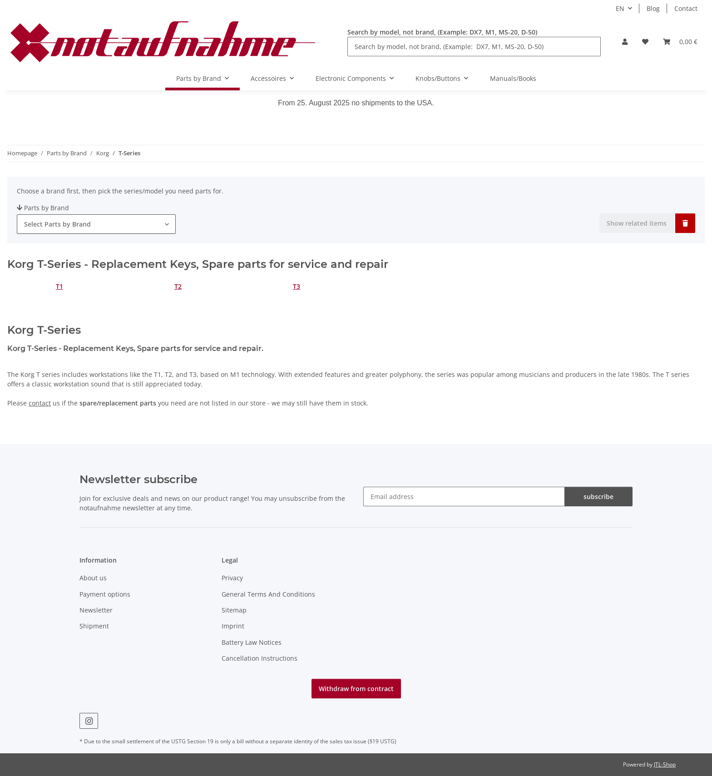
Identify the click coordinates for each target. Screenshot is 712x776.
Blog (653, 8)
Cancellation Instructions (259, 658)
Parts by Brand (43, 207)
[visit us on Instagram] (88, 721)
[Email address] (464, 496)
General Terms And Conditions (268, 594)
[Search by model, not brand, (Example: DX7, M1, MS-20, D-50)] (474, 46)
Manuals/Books (513, 78)
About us (93, 577)
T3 (296, 286)
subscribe (598, 496)
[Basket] (680, 41)
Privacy (232, 577)
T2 (178, 286)
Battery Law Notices (252, 642)
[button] (625, 41)
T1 (59, 286)
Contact (685, 8)
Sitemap (234, 610)
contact (40, 403)
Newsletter (96, 610)
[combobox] (96, 224)
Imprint (233, 626)
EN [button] (620, 8)
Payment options (104, 594)
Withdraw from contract (356, 688)
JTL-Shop (665, 764)
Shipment (94, 626)
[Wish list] (645, 41)
